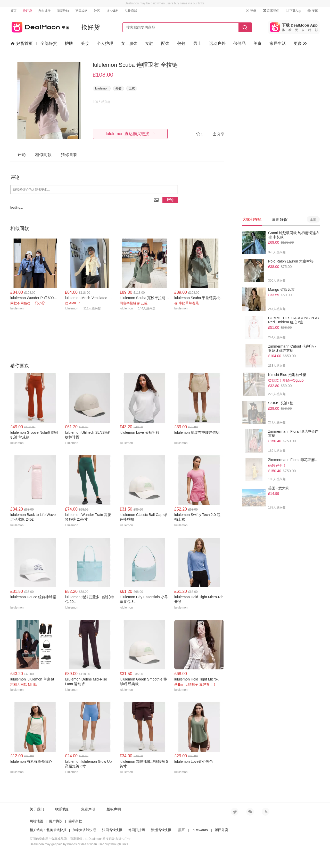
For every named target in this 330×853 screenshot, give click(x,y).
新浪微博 (234, 812)
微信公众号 (250, 812)
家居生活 (277, 43)
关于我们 (37, 809)
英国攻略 (81, 11)
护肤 (69, 43)
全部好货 (48, 43)
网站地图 (36, 821)
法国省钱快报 (112, 830)
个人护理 (105, 43)
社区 (97, 11)
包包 (181, 43)
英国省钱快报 (39, 26)
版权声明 (113, 809)
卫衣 (132, 88)
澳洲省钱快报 (161, 830)
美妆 (85, 43)
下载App (293, 10)
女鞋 (149, 43)
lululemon (101, 88)
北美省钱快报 (56, 830)
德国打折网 (136, 830)
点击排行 (44, 11)
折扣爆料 (112, 11)
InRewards (200, 830)
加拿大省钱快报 (84, 830)
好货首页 (22, 43)
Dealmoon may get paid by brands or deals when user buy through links (79, 844)
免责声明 (88, 809)
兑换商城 (131, 11)
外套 (119, 88)
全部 (313, 219)
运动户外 (217, 43)
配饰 (165, 43)
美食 (257, 43)
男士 (197, 43)
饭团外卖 (221, 830)
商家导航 (63, 11)
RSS (265, 812)
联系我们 (270, 10)
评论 (170, 200)
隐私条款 (75, 821)
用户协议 (55, 821)
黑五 (181, 830)
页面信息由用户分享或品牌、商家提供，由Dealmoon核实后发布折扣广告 (80, 839)
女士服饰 (129, 43)
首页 (13, 11)
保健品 (239, 43)
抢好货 (27, 11)
